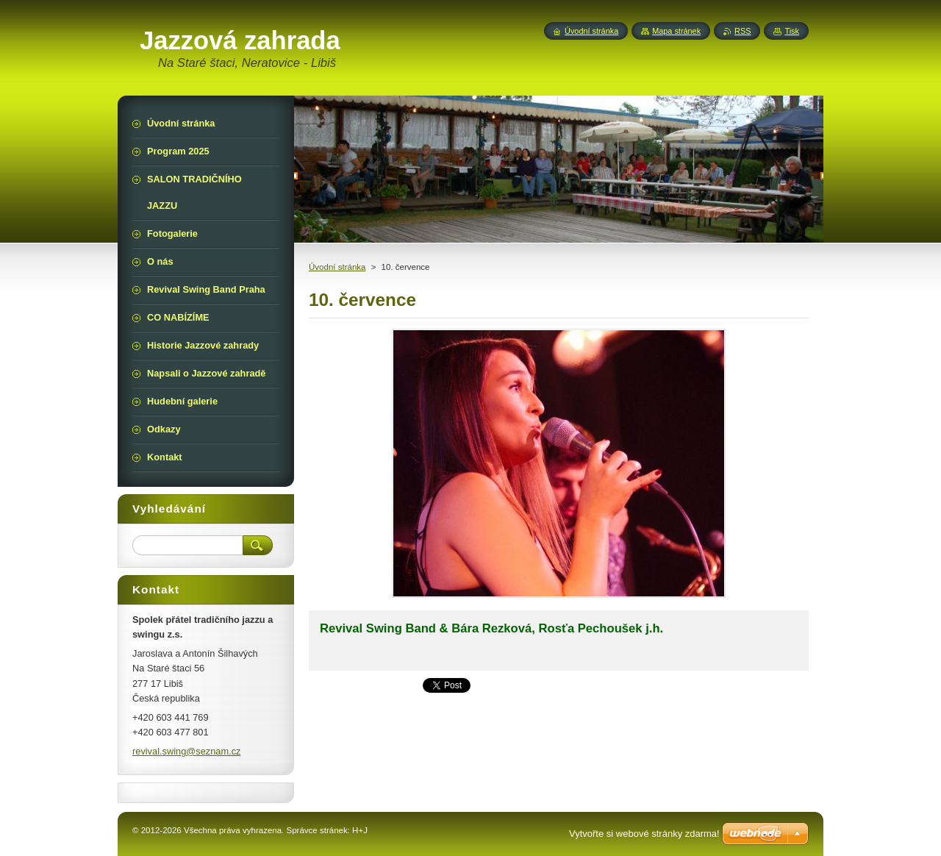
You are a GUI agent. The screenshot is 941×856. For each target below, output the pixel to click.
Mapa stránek (676, 30)
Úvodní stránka (337, 267)
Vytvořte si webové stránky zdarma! (644, 833)
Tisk (791, 30)
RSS (742, 30)
